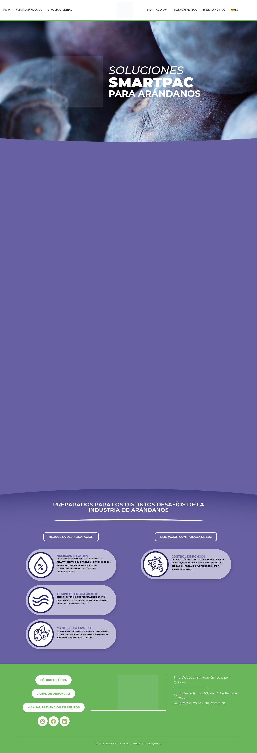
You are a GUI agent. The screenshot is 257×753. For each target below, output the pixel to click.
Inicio (6, 10)
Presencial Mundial (185, 10)
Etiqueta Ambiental (60, 10)
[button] (71, 536)
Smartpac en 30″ (157, 10)
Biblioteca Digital (214, 10)
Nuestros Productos (29, 10)
